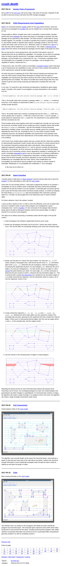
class (53, 44)
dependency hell (19, 153)
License (27, 557)
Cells (15, 473)
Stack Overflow (19, 175)
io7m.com (17, 13)
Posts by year (5, 542)
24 (22, 553)
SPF (7, 13)
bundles (22, 29)
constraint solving (42, 66)
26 (33, 553)
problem (4, 181)
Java (37, 27)
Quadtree (22, 208)
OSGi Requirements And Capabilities (28, 23)
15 (28, 551)
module (24, 27)
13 (16, 551)
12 (10, 551)
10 (57, 549)
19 (51, 551)
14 (22, 551)
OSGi (3, 27)
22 (10, 553)
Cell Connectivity (20, 405)
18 (45, 551)
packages (16, 36)
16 (33, 551)
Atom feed (11, 557)
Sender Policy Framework (24, 9)
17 (39, 551)
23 (16, 553)
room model (35, 181)
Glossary (4, 557)
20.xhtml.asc (15, 561)
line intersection (27, 275)
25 (28, 553)
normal (7, 271)
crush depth (9, 4)
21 (4, 553)
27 (39, 553)
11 (4, 551)
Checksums (20, 557)
